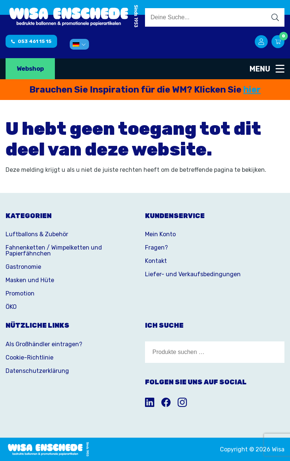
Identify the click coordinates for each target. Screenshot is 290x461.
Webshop (30, 68)
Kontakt (156, 260)
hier (252, 89)
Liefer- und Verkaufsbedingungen (193, 274)
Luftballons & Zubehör (37, 234)
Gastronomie (23, 266)
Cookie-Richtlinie (29, 357)
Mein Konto (160, 234)
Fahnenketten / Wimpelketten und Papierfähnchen (54, 250)
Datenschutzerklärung (37, 370)
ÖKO (11, 306)
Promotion (20, 293)
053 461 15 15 (31, 41)
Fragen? (156, 247)
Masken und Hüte (30, 280)
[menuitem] (79, 44)
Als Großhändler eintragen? (44, 344)
